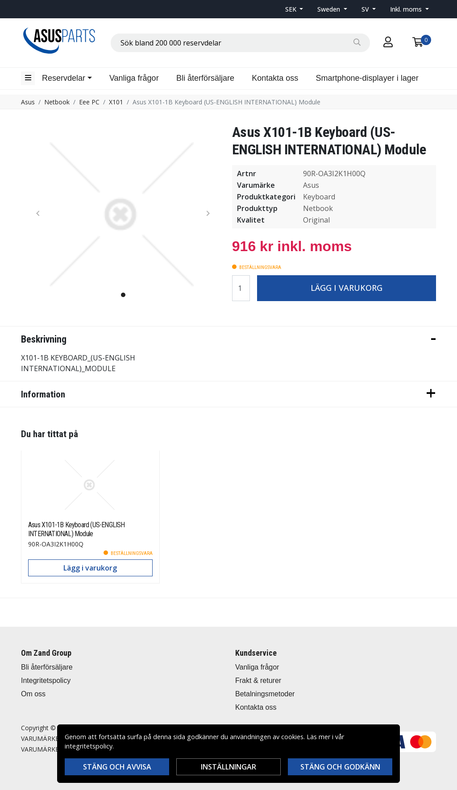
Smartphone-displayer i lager (367, 78)
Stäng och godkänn (340, 767)
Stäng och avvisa (117, 767)
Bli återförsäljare (205, 78)
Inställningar (228, 767)
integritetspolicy (88, 746)
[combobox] (240, 43)
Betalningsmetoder (265, 694)
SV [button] (366, 9)
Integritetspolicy (46, 680)
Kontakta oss (275, 78)
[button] (294, 9)
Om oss (33, 694)
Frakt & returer (258, 680)
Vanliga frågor (134, 78)
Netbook (57, 102)
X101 (116, 102)
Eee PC (89, 102)
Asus (28, 102)
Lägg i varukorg (346, 287)
